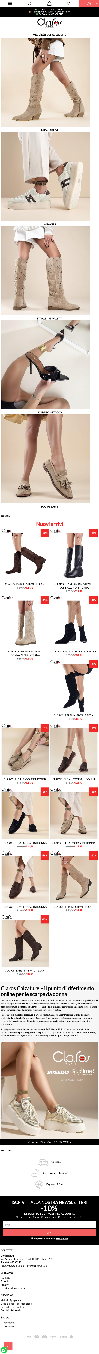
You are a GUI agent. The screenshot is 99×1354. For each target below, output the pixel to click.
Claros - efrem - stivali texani (74, 715)
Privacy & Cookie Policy (13, 1265)
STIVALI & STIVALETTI (49, 318)
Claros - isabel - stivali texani (25, 584)
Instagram (9, 1326)
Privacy (5, 1284)
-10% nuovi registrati (49, 9)
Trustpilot (6, 515)
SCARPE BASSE (49, 506)
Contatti (5, 1278)
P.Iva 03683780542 (11, 1262)
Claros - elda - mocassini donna (25, 843)
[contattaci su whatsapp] (4, 1349)
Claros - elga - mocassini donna (25, 779)
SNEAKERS (49, 224)
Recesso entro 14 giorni (55, 1173)
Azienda (5, 1281)
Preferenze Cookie (37, 1265)
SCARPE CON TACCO (49, 412)
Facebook (9, 1322)
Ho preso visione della (51, 1238)
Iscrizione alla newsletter (14, 1288)
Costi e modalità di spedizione (16, 1303)
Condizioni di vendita (11, 1310)
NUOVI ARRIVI (49, 130)
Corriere (56, 1161)
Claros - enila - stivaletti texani (74, 651)
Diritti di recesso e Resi (12, 1307)
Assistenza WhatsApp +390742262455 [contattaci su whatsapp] (49, 1141)
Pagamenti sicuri (55, 1184)
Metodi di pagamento (12, 1300)
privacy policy (61, 1238)
